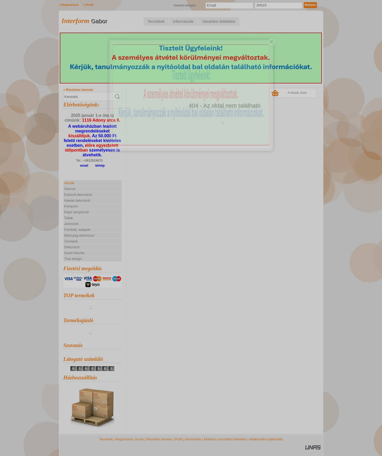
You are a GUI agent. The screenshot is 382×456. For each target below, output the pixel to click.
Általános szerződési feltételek (225, 439)
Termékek (106, 439)
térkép (100, 165)
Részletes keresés (159, 439)
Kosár (139, 439)
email (84, 165)
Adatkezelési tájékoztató (266, 439)
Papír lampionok (76, 212)
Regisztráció (124, 439)
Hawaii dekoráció (77, 200)
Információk (193, 439)
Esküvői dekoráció (78, 195)
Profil (178, 439)
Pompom (71, 206)
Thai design (73, 259)
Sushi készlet (74, 253)
